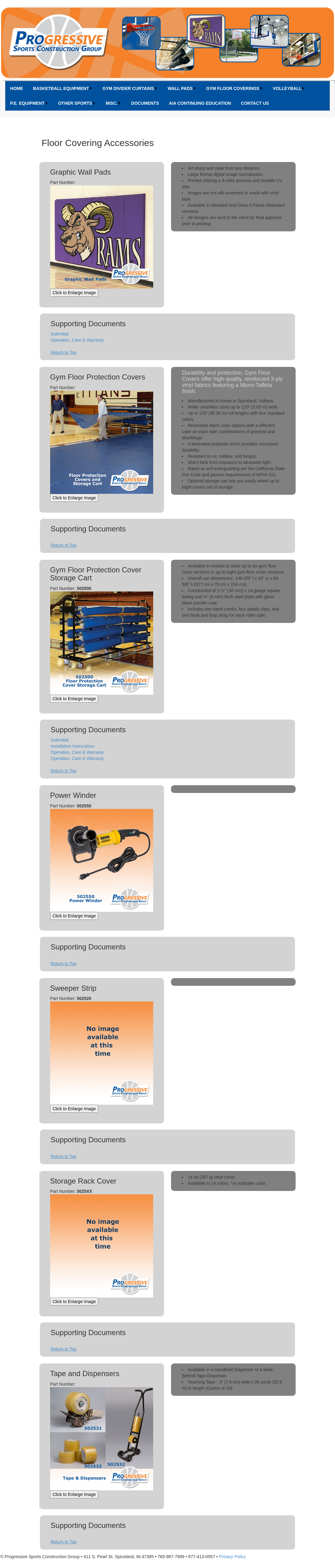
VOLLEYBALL (287, 88)
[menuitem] (16, 88)
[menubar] (167, 96)
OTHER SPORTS (75, 103)
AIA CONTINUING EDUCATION (200, 103)
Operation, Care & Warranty (77, 340)
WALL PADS (180, 88)
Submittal (60, 333)
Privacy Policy (232, 1556)
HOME (16, 88)
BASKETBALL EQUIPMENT (61, 88)
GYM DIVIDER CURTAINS (128, 88)
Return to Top (64, 352)
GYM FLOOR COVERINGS (232, 88)
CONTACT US (255, 103)
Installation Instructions (72, 746)
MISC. (112, 103)
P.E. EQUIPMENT (27, 103)
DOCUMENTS (145, 103)
